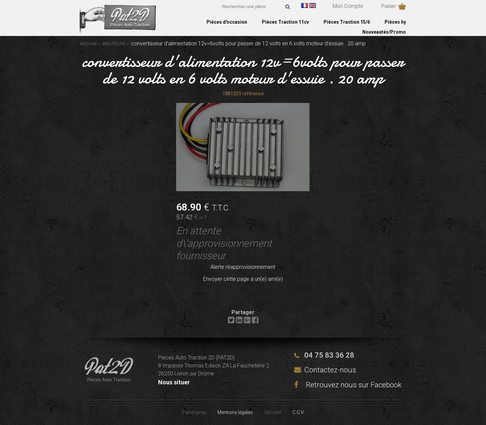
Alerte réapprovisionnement (242, 267)
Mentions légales (235, 412)
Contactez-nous (330, 370)
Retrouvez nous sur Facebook (348, 385)
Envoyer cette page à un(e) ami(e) (243, 279)
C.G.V (298, 412)
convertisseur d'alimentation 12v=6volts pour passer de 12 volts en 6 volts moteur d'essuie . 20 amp (243, 69)
